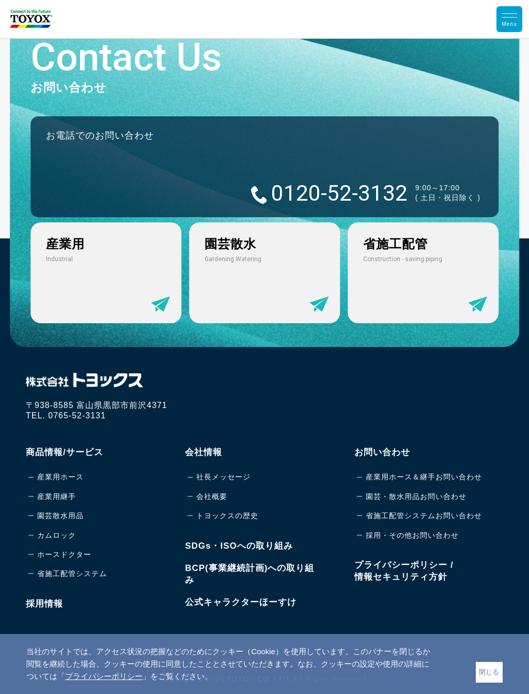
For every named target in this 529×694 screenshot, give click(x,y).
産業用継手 (56, 496)
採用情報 (44, 604)
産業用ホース (60, 477)
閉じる (489, 672)
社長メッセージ (223, 477)
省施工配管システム (72, 573)
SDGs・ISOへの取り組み (239, 546)
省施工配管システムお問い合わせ (424, 515)
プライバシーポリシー (104, 676)
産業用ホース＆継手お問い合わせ (424, 477)
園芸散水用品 (60, 515)
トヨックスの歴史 (227, 515)
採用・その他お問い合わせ (412, 535)
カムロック (56, 535)
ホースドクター (64, 554)
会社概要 (211, 496)
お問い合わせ (382, 452)
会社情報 (203, 452)
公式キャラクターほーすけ (241, 602)
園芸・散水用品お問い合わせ (416, 496)
